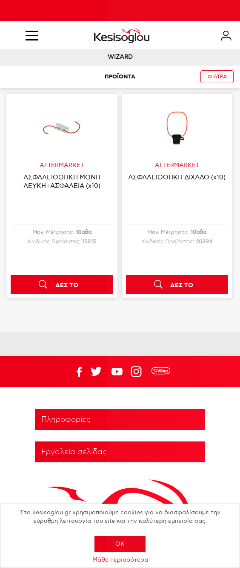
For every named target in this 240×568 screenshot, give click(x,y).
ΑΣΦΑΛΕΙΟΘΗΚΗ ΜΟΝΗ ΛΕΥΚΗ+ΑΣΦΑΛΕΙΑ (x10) (61, 181)
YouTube (96, 371)
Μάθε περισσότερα (120, 559)
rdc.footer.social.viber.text (160, 371)
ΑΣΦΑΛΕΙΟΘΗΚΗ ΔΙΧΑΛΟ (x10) (177, 177)
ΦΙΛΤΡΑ (217, 77)
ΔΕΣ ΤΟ (66, 285)
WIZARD (120, 57)
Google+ (138, 371)
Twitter (117, 371)
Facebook (75, 371)
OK (120, 544)
